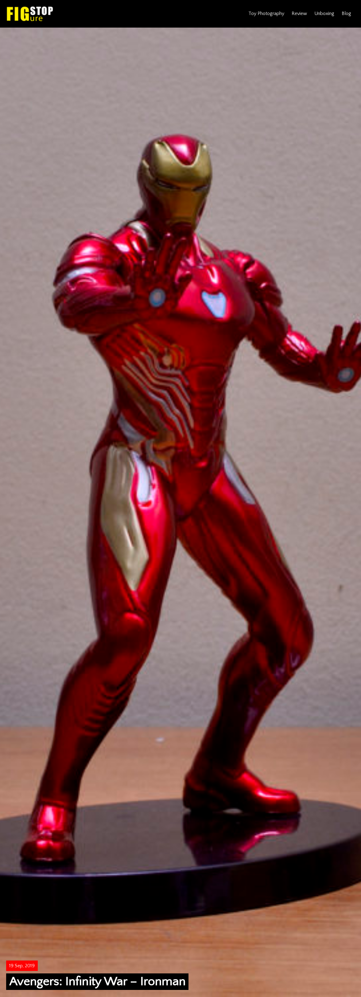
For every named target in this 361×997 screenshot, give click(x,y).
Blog (346, 13)
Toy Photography (266, 13)
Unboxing (324, 13)
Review (299, 13)
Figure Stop (30, 13)
